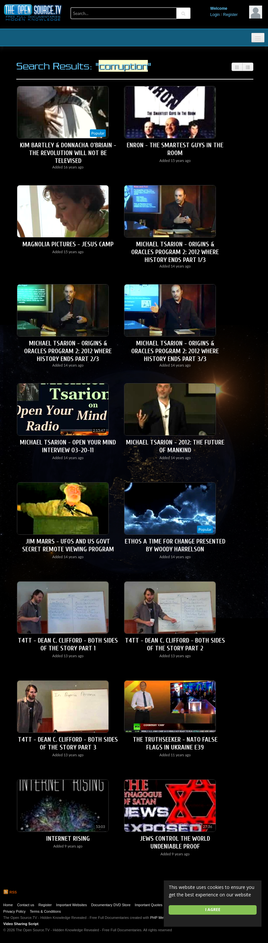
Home (8, 905)
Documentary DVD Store (111, 905)
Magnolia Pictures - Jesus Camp (68, 244)
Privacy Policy (14, 911)
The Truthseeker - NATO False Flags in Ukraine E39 (175, 743)
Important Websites (71, 905)
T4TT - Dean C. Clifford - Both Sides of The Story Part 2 (175, 644)
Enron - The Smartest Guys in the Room (175, 149)
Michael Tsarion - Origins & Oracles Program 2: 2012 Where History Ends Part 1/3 (175, 252)
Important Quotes (148, 905)
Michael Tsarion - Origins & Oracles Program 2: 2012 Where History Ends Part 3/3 (175, 351)
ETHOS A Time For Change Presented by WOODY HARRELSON (175, 545)
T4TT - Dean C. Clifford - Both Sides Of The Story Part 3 (68, 743)
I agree (212, 909)
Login (215, 14)
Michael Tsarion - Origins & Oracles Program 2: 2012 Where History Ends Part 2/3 (68, 351)
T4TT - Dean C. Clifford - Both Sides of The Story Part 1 (68, 644)
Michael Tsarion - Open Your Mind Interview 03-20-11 (68, 446)
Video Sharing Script (20, 924)
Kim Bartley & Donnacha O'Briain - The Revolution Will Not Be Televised (68, 153)
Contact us (25, 905)
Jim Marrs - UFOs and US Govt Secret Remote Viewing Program (68, 545)
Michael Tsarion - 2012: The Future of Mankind (175, 446)
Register (230, 14)
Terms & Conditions (45, 911)
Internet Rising (68, 838)
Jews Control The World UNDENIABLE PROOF (175, 842)
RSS (10, 892)
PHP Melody (160, 918)
